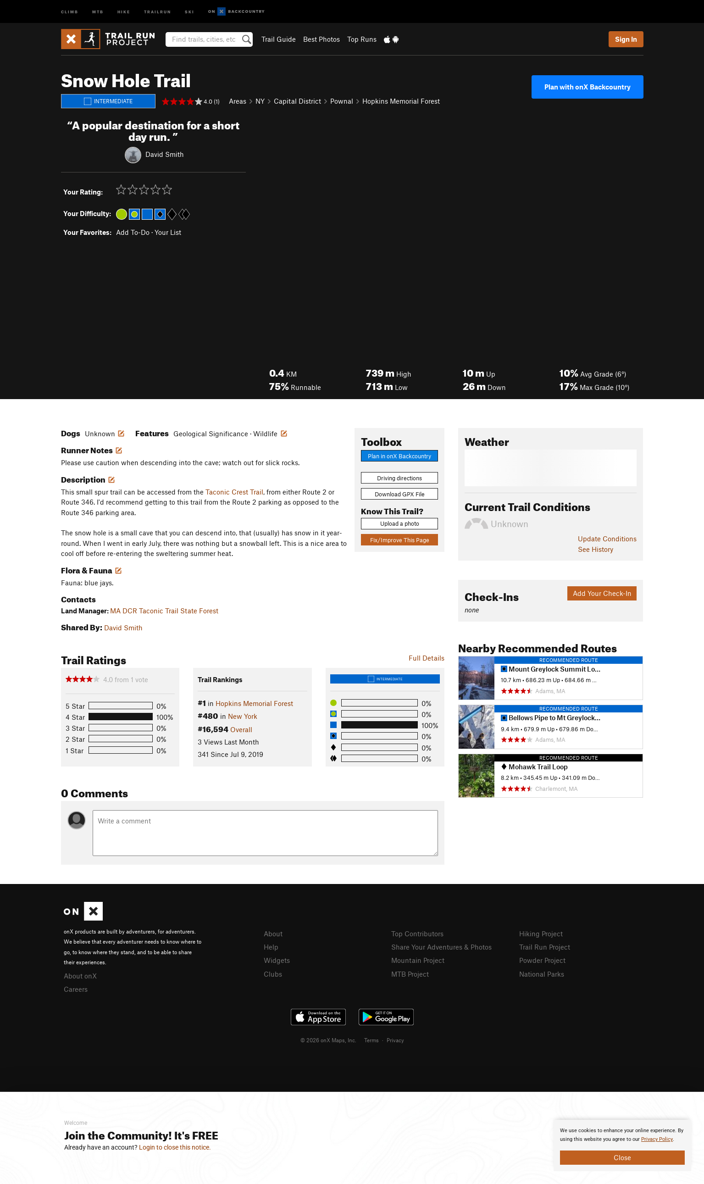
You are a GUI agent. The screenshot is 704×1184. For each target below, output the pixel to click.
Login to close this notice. (175, 1147)
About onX (80, 976)
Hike (123, 11)
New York (242, 716)
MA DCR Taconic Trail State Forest (164, 610)
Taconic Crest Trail (234, 492)
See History (595, 549)
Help (271, 947)
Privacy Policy (657, 1139)
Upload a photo (399, 523)
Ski (189, 11)
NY (260, 101)
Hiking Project (541, 933)
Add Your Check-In (602, 593)
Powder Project (542, 960)
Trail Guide (278, 39)
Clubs (273, 974)
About (273, 933)
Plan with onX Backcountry (587, 87)
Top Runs (362, 39)
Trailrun (157, 11)
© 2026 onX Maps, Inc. (328, 1040)
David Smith (164, 154)
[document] (622, 1145)
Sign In (626, 39)
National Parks (541, 974)
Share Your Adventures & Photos (441, 947)
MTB (98, 11)
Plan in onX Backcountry (399, 456)
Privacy (395, 1040)
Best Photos (321, 39)
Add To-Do (133, 232)
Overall (241, 729)
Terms (371, 1040)
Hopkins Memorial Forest (401, 101)
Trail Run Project (544, 947)
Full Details (426, 658)
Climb (69, 11)
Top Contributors (417, 933)
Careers (76, 989)
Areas (237, 101)
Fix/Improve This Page (399, 540)
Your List (168, 232)
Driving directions (399, 478)
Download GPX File (400, 494)
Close (622, 1157)
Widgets (277, 960)
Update (607, 538)
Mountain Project (417, 960)
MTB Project (410, 974)
